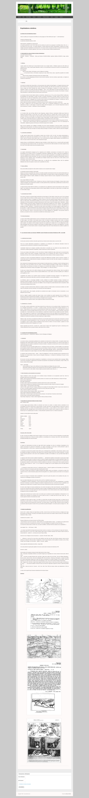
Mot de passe (21, 780)
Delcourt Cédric (68, 793)
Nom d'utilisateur (21, 776)
